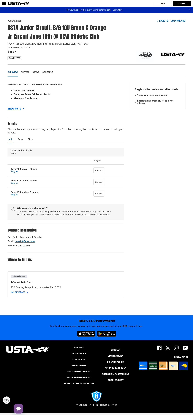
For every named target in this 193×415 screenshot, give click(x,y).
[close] (190, 10)
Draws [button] (36, 72)
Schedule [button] (47, 72)
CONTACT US (79, 359)
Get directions (18, 292)
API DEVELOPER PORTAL (79, 377)
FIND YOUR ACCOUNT (115, 368)
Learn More (117, 10)
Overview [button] (13, 72)
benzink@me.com (25, 241)
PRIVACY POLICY (115, 362)
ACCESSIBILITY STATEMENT (115, 374)
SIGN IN (181, 3)
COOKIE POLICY (115, 380)
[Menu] (4, 3)
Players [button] (25, 72)
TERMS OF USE (79, 365)
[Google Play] (106, 334)
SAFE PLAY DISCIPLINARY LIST (79, 383)
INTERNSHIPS (79, 353)
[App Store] (86, 334)
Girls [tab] (30, 139)
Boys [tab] (20, 139)
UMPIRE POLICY (115, 356)
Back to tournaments (172, 21)
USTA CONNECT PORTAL (79, 371)
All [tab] (10, 139)
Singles (14, 171)
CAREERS (79, 347)
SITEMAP (115, 350)
